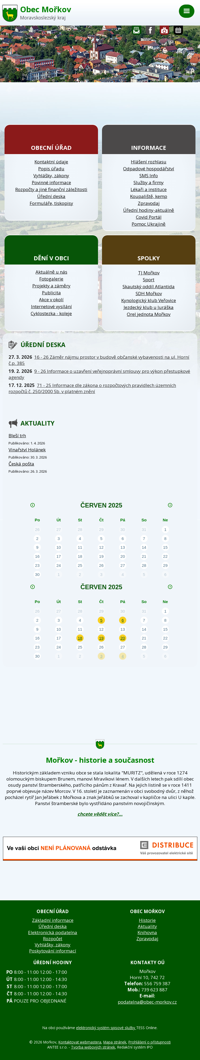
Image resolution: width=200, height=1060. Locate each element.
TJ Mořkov (148, 273)
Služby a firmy (149, 182)
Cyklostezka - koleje (51, 313)
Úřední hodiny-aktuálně (148, 210)
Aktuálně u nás (51, 272)
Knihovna (147, 932)
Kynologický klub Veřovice (148, 300)
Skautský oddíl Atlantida (149, 286)
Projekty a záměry (51, 286)
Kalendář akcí (178, 31)
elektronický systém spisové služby (106, 1027)
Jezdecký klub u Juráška (149, 307)
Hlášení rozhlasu (148, 162)
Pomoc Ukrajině (149, 224)
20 (122, 638)
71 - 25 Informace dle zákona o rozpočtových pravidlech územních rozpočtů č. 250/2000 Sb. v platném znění (92, 388)
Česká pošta (21, 464)
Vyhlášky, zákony (51, 175)
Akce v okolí (51, 299)
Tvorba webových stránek (93, 1047)
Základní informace (52, 920)
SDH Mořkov (149, 293)
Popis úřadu (51, 169)
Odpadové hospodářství (148, 169)
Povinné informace (51, 182)
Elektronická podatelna (52, 932)
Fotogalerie (164, 31)
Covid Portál (149, 217)
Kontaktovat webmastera (79, 1042)
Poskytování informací (52, 951)
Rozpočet (52, 938)
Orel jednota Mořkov (148, 314)
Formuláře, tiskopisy (51, 203)
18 (80, 638)
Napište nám (137, 31)
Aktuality (147, 926)
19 (101, 638)
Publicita (51, 293)
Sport (148, 280)
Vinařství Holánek (27, 450)
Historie (147, 920)
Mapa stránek (114, 1042)
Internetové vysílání (51, 306)
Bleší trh (17, 435)
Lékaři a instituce (149, 189)
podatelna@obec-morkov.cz (147, 1002)
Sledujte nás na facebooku (150, 31)
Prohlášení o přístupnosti (149, 1042)
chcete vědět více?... (100, 814)
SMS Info (148, 175)
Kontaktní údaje (51, 162)
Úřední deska (51, 196)
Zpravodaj (149, 203)
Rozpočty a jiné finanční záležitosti (51, 189)
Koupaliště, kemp (148, 196)
